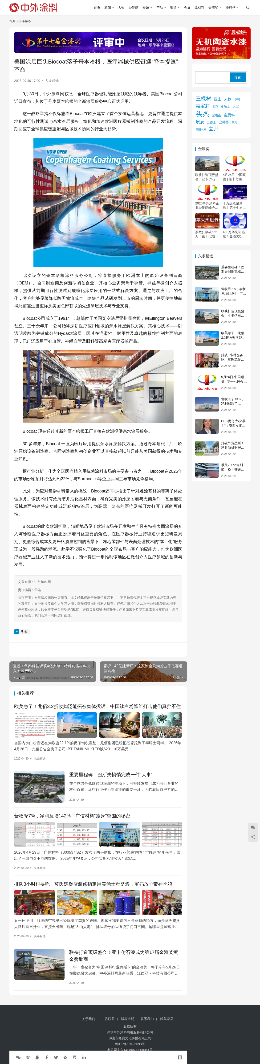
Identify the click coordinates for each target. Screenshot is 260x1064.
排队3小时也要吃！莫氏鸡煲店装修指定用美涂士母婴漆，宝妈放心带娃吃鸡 (93, 884)
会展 (187, 7)
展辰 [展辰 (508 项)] (200, 122)
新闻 (107, 7)
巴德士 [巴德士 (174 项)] (211, 122)
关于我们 (88, 1019)
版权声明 (127, 1019)
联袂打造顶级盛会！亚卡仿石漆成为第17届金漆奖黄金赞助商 (123, 956)
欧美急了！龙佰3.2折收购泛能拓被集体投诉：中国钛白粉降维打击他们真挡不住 (97, 706)
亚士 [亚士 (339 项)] (217, 99)
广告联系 (108, 1019)
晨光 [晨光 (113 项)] (234, 122)
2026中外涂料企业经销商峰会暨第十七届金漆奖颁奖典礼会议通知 (207, 205)
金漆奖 (213, 7)
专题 (145, 7)
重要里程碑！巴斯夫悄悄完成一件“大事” (110, 774)
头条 (24, 632)
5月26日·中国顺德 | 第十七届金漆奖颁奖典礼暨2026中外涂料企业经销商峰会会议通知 (235, 177)
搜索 (237, 77)
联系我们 (147, 1019)
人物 (121, 7)
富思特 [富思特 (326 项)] (229, 115)
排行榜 (231, 7)
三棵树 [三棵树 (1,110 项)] (203, 99)
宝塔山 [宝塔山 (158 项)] (216, 115)
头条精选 (52, 81)
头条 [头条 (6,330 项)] (202, 114)
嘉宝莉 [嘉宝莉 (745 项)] (203, 105)
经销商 (133, 7)
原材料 (199, 7)
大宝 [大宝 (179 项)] (235, 106)
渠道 (173, 7)
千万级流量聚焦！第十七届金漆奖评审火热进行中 (234, 205)
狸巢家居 (166, 1019)
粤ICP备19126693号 (130, 1044)
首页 (97, 7)
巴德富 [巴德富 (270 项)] (224, 122)
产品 (159, 7)
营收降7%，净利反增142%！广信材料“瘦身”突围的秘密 (72, 815)
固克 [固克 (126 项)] (215, 106)
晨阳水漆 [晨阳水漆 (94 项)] (201, 129)
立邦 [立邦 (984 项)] (214, 128)
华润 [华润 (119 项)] (237, 99)
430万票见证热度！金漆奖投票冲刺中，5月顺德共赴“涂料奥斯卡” (235, 234)
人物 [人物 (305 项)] (228, 99)
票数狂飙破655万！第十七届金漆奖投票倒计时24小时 (206, 234)
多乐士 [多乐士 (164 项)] (225, 106)
